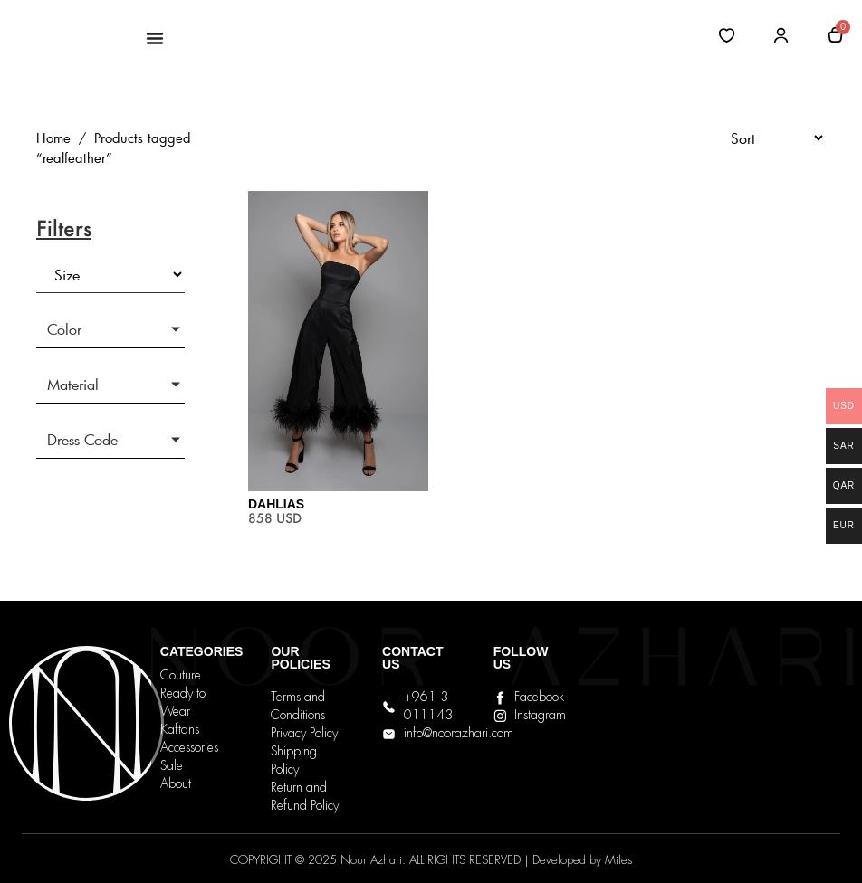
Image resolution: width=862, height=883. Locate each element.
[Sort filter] (769, 138)
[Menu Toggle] (155, 38)
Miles (618, 861)
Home (53, 138)
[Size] (110, 274)
